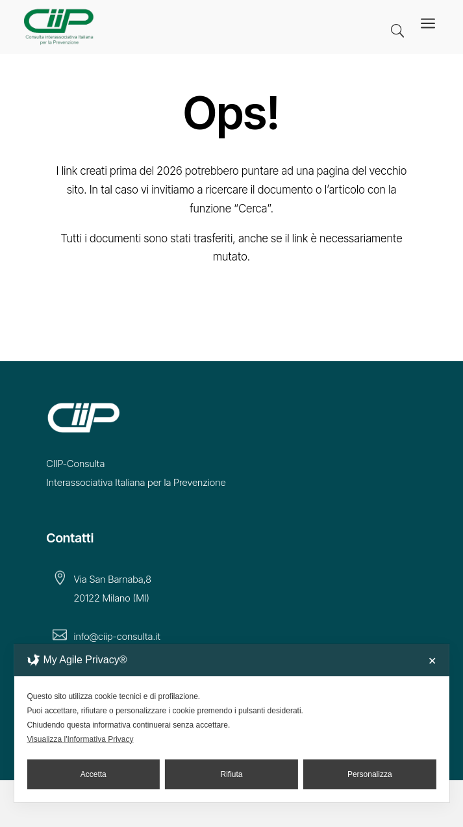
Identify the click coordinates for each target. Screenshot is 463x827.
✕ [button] (432, 661)
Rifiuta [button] (232, 774)
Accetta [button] (93, 774)
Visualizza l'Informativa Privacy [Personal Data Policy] (80, 739)
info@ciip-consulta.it (116, 636)
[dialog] (231, 723)
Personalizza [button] (369, 774)
